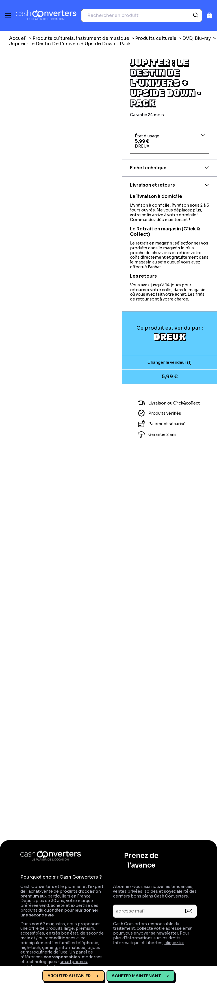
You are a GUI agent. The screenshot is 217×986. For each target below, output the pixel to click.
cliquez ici (174, 942)
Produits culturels (155, 38)
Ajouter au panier (69, 975)
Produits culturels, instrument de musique (80, 38)
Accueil (18, 38)
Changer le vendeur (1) (169, 362)
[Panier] (209, 15)
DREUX (170, 336)
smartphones (73, 961)
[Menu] (8, 15)
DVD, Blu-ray (196, 38)
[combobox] (141, 15)
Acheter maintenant (136, 975)
